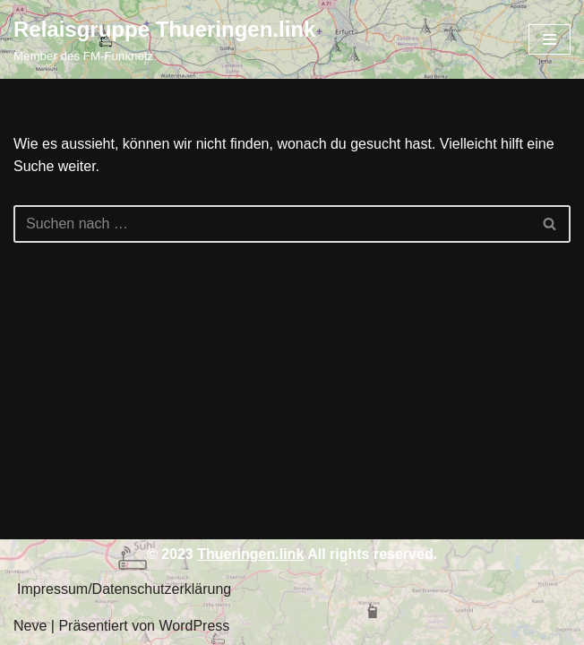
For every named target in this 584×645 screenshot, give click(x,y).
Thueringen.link (250, 554)
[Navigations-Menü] (549, 39)
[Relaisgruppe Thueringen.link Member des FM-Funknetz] (164, 39)
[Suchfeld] (271, 224)
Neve (30, 625)
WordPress (194, 625)
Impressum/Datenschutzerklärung (124, 589)
